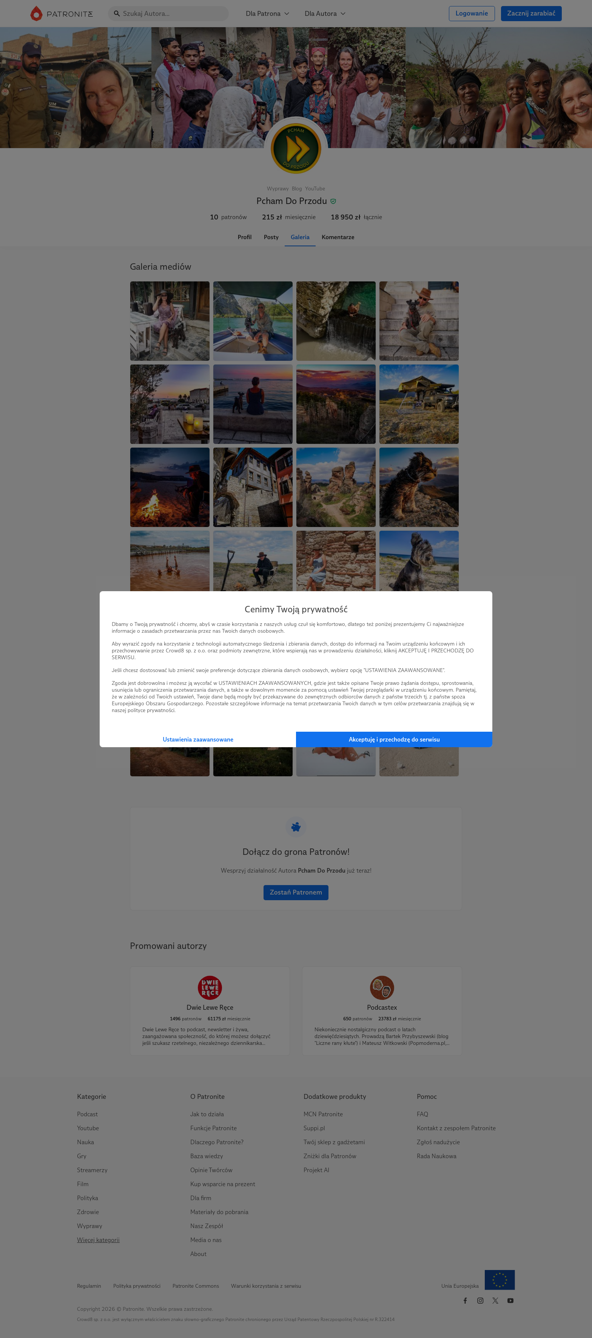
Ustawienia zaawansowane (198, 739)
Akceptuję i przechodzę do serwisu (394, 739)
